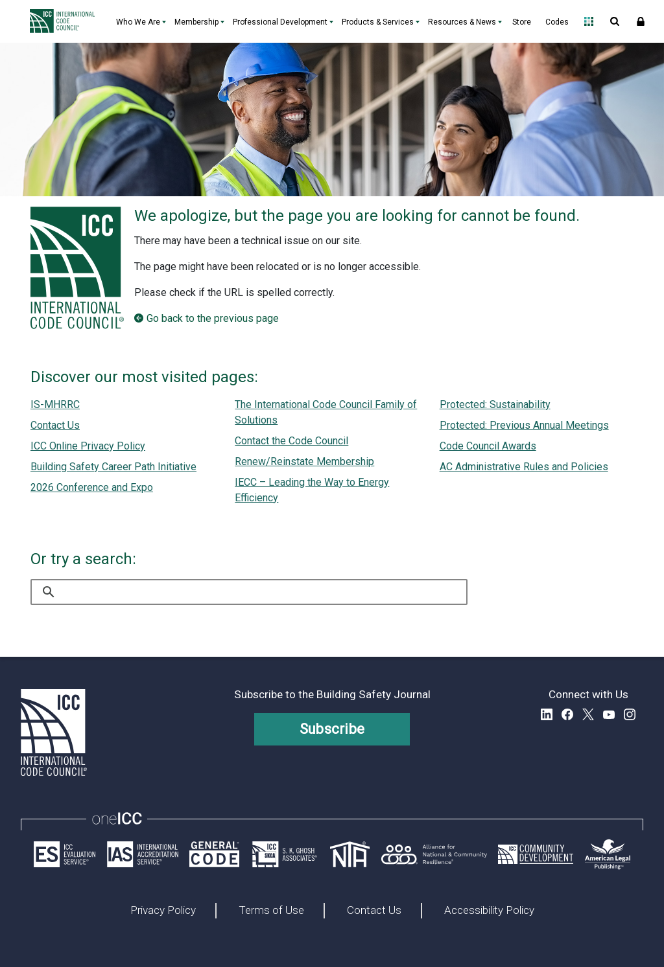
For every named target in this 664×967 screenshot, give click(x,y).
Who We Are (138, 22)
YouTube (609, 714)
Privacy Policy (163, 910)
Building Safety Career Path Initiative (113, 467)
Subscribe (332, 729)
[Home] (65, 21)
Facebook (567, 714)
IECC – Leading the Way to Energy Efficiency (312, 490)
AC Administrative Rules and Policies (524, 467)
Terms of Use (271, 910)
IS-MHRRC (55, 404)
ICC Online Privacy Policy (87, 446)
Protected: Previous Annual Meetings (524, 425)
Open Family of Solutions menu (589, 21)
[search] (249, 592)
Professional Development (280, 22)
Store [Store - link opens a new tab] (521, 22)
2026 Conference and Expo (91, 487)
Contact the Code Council (291, 441)
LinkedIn (546, 714)
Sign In (641, 21)
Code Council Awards (488, 446)
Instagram (629, 714)
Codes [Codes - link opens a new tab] (557, 22)
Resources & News (462, 22)
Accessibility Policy (489, 910)
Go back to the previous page (213, 318)
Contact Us (55, 425)
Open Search (615, 21)
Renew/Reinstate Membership (304, 461)
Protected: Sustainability (495, 404)
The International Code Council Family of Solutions (326, 412)
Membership (196, 22)
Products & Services (378, 22)
